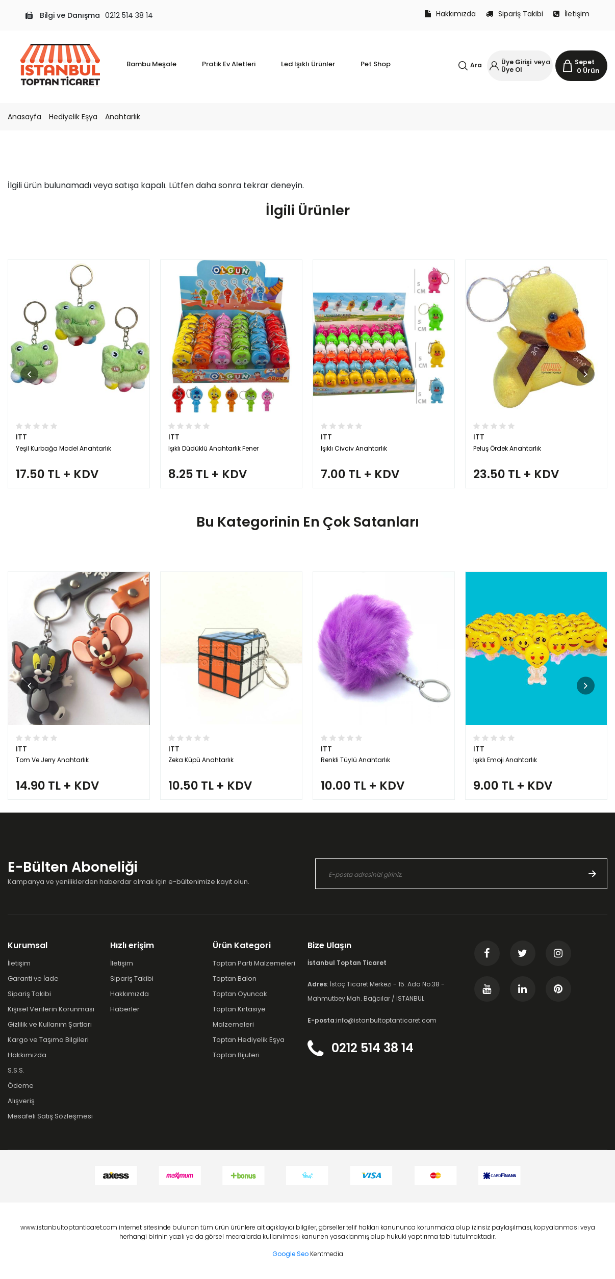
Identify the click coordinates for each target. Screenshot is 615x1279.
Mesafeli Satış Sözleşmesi (50, 1116)
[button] (29, 374)
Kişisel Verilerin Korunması (51, 1009)
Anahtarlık (122, 116)
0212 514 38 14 (129, 15)
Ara (476, 65)
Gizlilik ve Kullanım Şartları (50, 1024)
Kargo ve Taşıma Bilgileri (48, 1040)
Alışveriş (21, 1101)
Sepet (585, 62)
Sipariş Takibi (514, 13)
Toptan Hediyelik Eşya (249, 1040)
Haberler (125, 1009)
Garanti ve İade (33, 978)
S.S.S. (16, 1070)
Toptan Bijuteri (236, 1055)
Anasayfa (24, 116)
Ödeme (21, 1085)
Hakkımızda (450, 13)
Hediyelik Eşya (73, 116)
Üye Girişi (516, 62)
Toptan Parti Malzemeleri (254, 963)
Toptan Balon (235, 978)
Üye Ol (511, 69)
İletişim (571, 13)
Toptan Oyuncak (240, 994)
